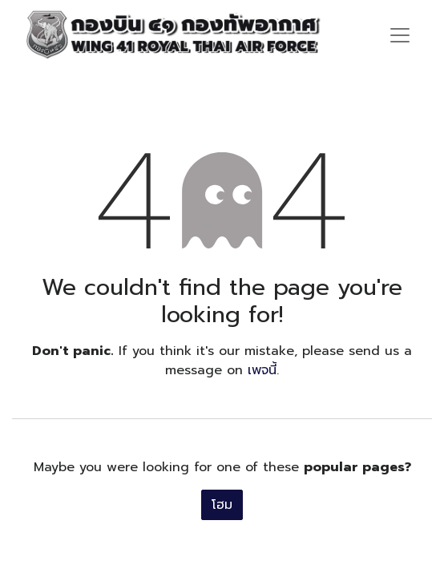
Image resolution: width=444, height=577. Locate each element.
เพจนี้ (262, 370)
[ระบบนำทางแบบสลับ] (400, 34)
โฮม (222, 504)
